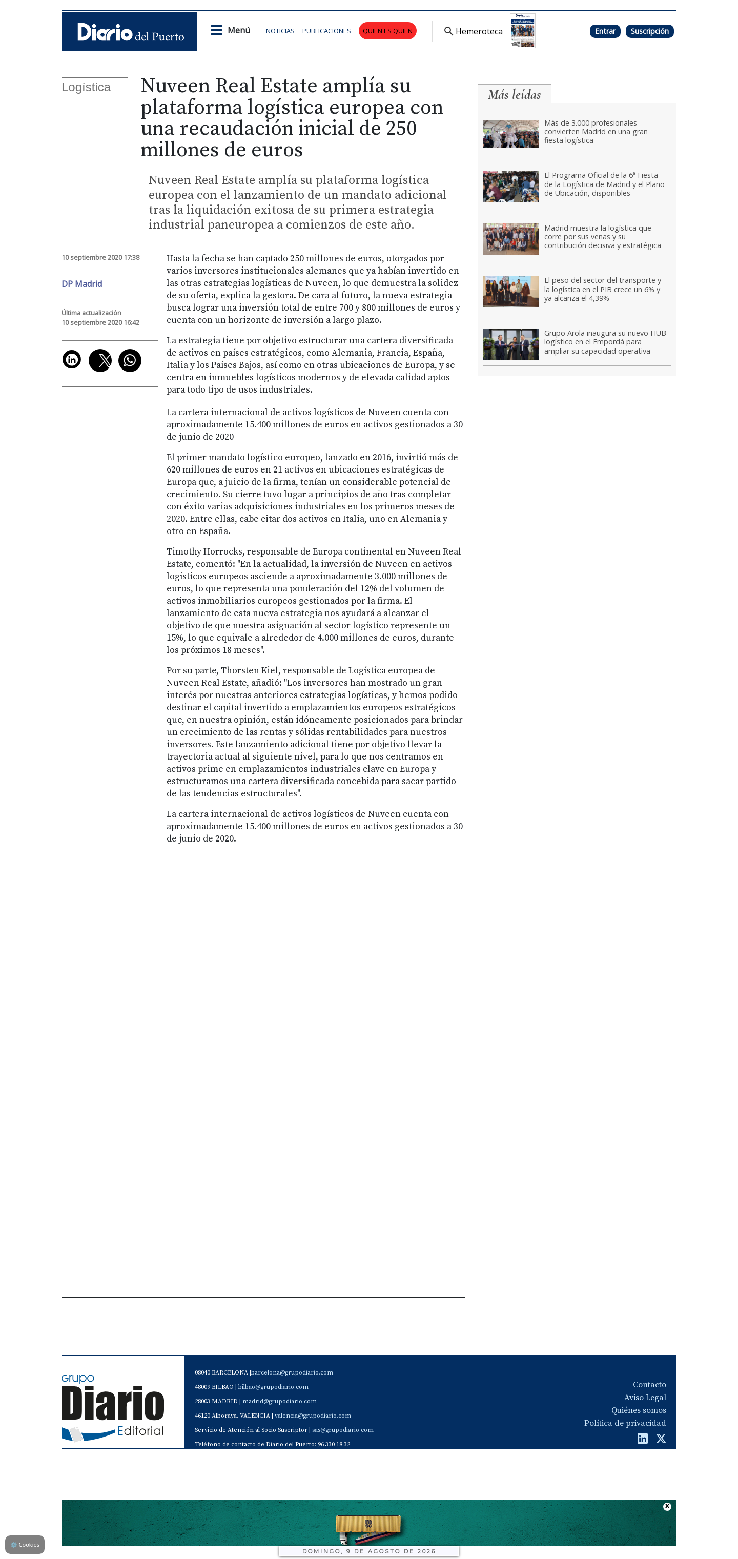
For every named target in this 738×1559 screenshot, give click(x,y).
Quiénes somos (638, 1410)
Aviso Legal (645, 1397)
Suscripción (650, 31)
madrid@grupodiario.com (279, 1401)
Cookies (24, 1544)
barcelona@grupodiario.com (292, 1373)
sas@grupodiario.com (343, 1430)
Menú (239, 30)
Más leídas (514, 94)
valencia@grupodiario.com (313, 1416)
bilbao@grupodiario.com (273, 1387)
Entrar (605, 31)
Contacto (649, 1385)
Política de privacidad (625, 1423)
